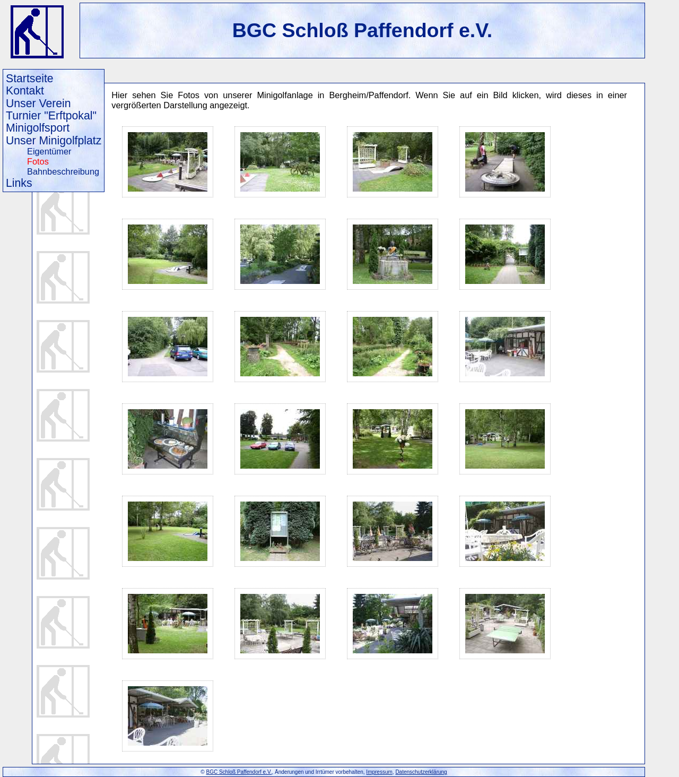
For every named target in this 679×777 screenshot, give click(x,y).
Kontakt (25, 90)
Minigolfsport (37, 128)
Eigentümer (49, 151)
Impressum (379, 772)
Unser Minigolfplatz (53, 140)
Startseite (30, 78)
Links (19, 183)
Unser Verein (38, 103)
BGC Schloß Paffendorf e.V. (362, 30)
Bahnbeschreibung (63, 171)
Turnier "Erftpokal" (51, 115)
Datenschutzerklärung (421, 772)
